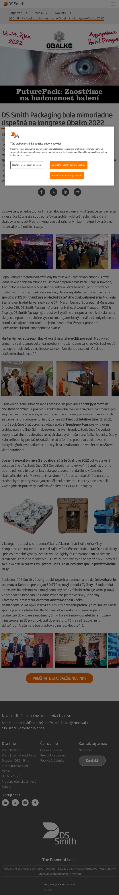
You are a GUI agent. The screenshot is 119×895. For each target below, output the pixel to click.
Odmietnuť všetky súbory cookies (68, 165)
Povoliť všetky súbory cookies (67, 175)
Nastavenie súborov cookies (26, 165)
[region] (59, 156)
